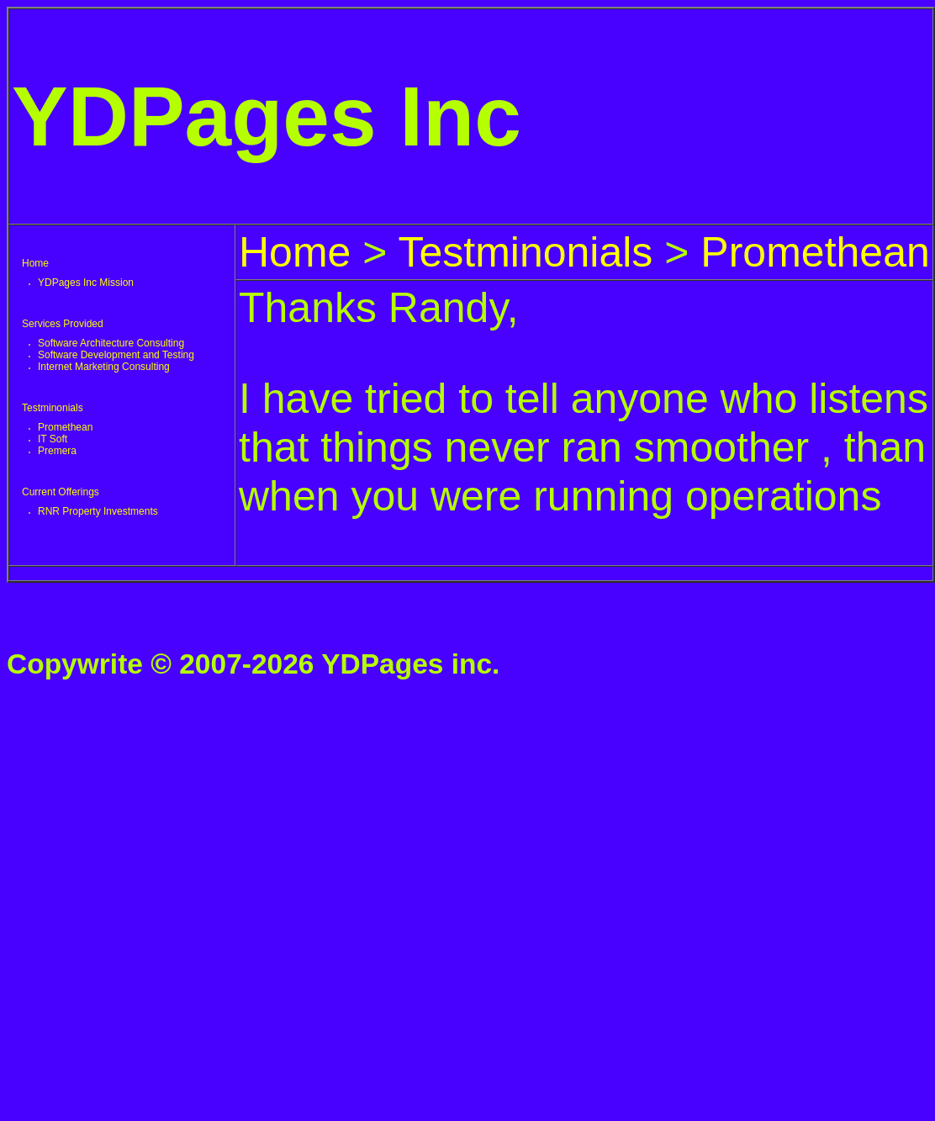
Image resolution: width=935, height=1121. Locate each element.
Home (35, 263)
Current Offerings (60, 492)
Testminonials (52, 408)
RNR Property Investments (98, 511)
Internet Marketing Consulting (104, 367)
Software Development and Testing (116, 355)
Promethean (65, 427)
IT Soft (52, 439)
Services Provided (62, 324)
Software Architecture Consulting (111, 343)
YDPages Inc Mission (86, 282)
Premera (57, 451)
